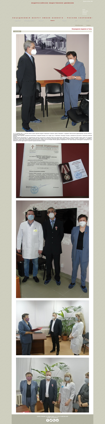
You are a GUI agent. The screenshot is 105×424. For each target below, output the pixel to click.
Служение (40, 20)
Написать (84, 12)
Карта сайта (85, 11)
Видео (87, 20)
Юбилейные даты (79, 25)
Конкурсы (88, 25)
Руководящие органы (29, 20)
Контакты (84, 14)
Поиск (83, 9)
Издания (64, 20)
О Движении (17, 20)
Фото (76, 20)
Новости (53, 20)
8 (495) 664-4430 (64, 416)
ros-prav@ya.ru (54, 417)
